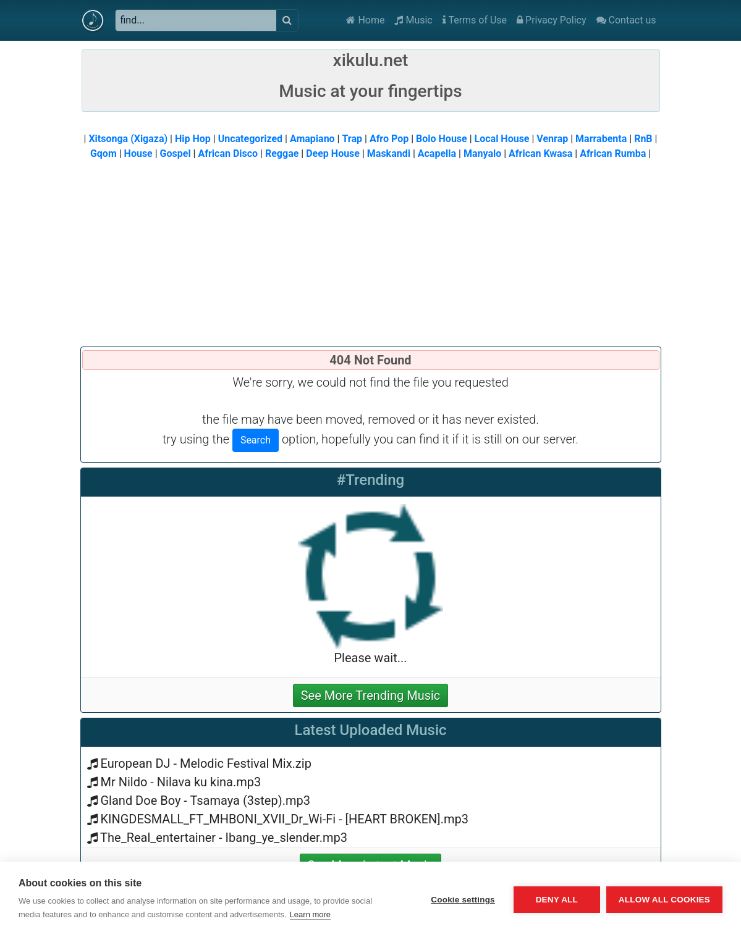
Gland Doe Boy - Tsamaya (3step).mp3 (205, 800)
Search (255, 440)
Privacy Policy (551, 20)
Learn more (310, 914)
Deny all (557, 899)
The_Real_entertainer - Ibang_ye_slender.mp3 (223, 837)
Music (413, 20)
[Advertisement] (370, 253)
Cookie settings (463, 899)
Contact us (626, 20)
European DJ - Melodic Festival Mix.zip (205, 763)
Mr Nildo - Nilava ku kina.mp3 (180, 782)
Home (365, 20)
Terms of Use (474, 20)
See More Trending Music (371, 695)
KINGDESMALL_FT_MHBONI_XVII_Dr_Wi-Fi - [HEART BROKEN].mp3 (284, 819)
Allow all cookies (664, 899)
